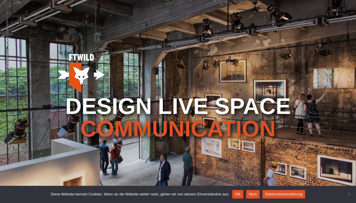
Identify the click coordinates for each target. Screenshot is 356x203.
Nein (253, 194)
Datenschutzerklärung (283, 194)
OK (237, 194)
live (183, 106)
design (108, 106)
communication (178, 129)
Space (252, 106)
